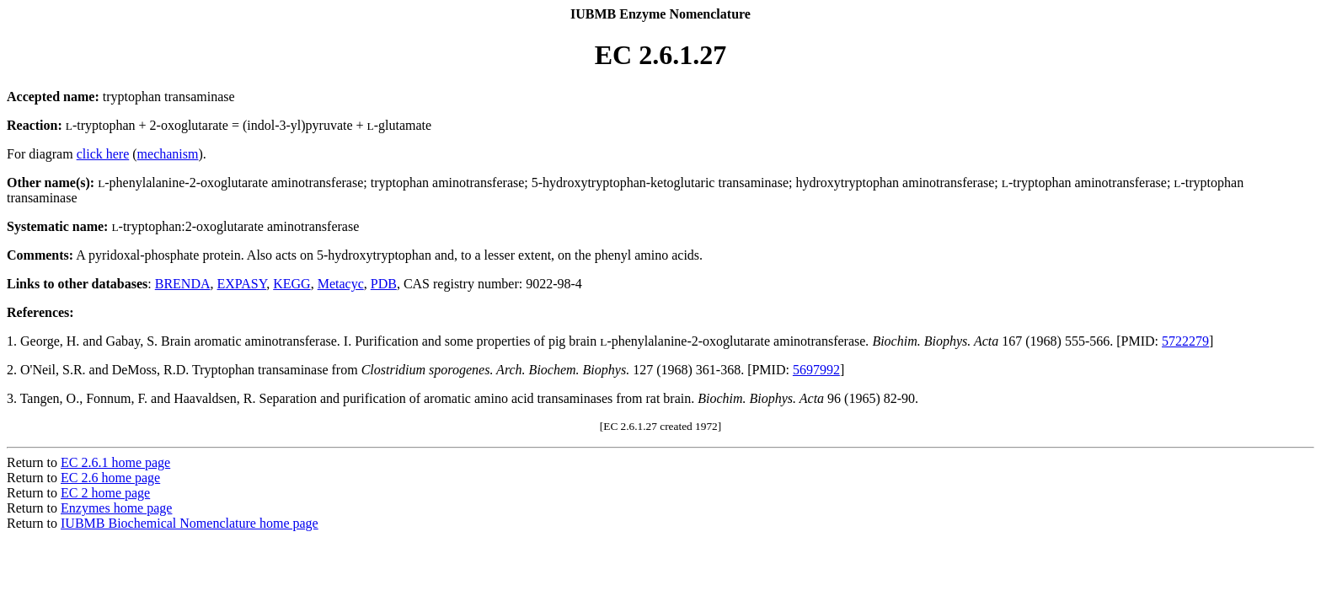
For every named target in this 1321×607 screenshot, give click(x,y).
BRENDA (183, 284)
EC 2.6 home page (110, 477)
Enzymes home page (116, 508)
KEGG (291, 284)
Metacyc (341, 284)
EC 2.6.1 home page (115, 462)
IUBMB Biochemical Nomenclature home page (189, 523)
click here (103, 154)
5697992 (816, 370)
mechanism (168, 154)
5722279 (1185, 341)
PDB (384, 284)
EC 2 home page (105, 493)
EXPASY (242, 284)
